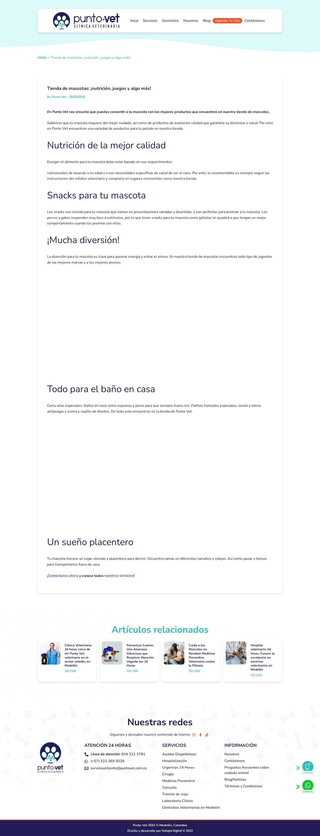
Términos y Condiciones (243, 786)
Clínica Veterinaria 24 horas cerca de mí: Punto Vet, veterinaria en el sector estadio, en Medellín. (78, 655)
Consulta (169, 787)
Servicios (150, 20)
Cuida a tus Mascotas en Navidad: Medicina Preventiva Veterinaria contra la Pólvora (202, 655)
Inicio (134, 20)
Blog (206, 20)
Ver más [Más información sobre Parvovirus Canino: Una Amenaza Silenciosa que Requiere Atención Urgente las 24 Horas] (132, 670)
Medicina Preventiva (178, 780)
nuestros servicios (119, 576)
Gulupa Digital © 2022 (177, 830)
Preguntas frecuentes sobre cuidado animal (246, 770)
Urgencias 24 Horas (178, 767)
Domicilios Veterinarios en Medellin (191, 807)
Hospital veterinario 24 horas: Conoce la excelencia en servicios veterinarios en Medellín (263, 657)
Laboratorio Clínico (177, 800)
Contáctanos (255, 20)
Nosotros (190, 20)
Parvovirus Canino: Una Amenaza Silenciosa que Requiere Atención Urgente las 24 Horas (140, 655)
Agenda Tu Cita (227, 20)
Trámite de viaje (175, 794)
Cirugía (168, 774)
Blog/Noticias (235, 779)
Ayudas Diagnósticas (179, 754)
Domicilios (170, 20)
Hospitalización (174, 760)
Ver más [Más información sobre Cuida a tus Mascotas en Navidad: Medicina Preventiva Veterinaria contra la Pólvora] (194, 670)
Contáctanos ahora (63, 576)
